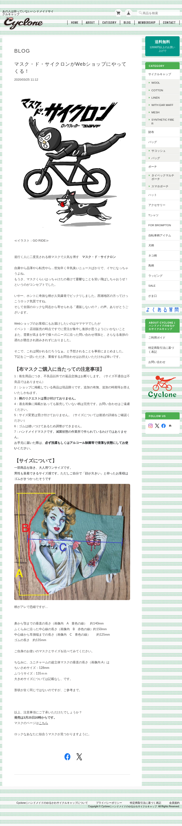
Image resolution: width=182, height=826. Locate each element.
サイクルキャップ (161, 73)
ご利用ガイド (158, 336)
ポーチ (154, 166)
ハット (154, 194)
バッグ (154, 141)
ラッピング (157, 275)
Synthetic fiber (164, 121)
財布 (152, 131)
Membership (147, 22)
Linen (157, 97)
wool (157, 82)
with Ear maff (163, 104)
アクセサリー (158, 204)
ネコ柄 (154, 255)
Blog (127, 22)
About (90, 22)
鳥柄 (152, 264)
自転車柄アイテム (161, 234)
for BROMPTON (161, 224)
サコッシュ (160, 150)
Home (74, 22)
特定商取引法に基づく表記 (162, 349)
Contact (169, 22)
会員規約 (174, 801)
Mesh (157, 111)
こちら (43, 722)
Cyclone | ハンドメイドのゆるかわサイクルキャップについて (52, 801)
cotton (158, 89)
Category (109, 22)
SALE (153, 285)
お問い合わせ (158, 361)
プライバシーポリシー (109, 801)
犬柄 (152, 244)
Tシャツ (155, 214)
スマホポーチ (161, 185)
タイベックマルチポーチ (164, 176)
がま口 (154, 295)
